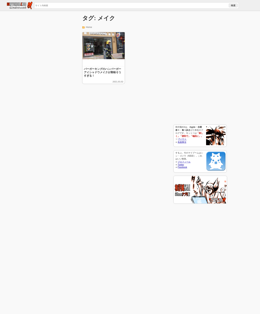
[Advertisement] (200, 67)
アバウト (182, 139)
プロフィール (184, 162)
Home (89, 27)
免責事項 (182, 142)
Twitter (181, 164)
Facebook (182, 167)
